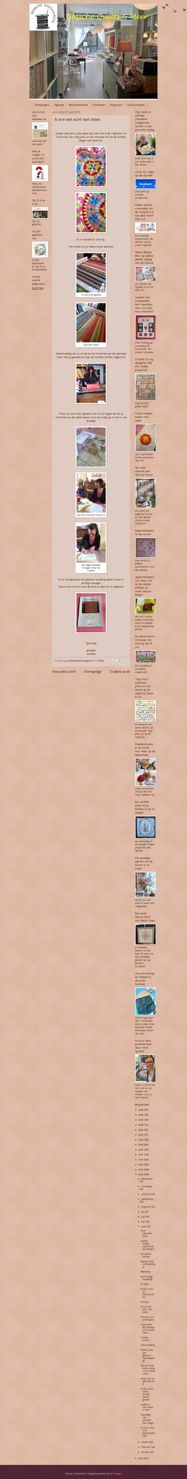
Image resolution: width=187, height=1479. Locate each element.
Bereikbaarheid (78, 105)
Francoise (101, 353)
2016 (141, 1159)
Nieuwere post (63, 672)
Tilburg (67, 357)
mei (143, 1221)
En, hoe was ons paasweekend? (148, 1431)
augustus (146, 1206)
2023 (141, 1125)
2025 (141, 1115)
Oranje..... (145, 1302)
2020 (141, 1140)
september (147, 1199)
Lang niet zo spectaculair (148, 1381)
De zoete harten (146, 1255)
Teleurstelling (148, 1345)
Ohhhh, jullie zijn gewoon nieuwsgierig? (148, 1355)
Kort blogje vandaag (147, 1278)
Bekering (145, 1271)
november (146, 1186)
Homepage (92, 672)
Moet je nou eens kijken (147, 1318)
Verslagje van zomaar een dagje (147, 1418)
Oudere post (120, 672)
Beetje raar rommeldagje (148, 1264)
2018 (141, 1149)
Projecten (116, 105)
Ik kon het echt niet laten (146, 1309)
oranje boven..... (146, 1339)
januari (145, 1452)
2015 (141, 1164)
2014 (141, 1169)
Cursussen (98, 105)
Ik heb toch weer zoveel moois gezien (147, 1394)
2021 (141, 1135)
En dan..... (145, 1284)
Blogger (117, 1473)
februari (146, 1447)
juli (143, 1211)
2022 (141, 1130)
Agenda (59, 105)
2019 (141, 1144)
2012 (141, 1458)
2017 (141, 1154)
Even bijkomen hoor (146, 1233)
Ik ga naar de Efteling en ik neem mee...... (147, 1328)
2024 (141, 1120)
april (144, 1226)
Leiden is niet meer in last (147, 1407)
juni (143, 1216)
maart (145, 1442)
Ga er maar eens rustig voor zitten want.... (148, 1369)
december (147, 1179)
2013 (141, 1174)
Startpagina (42, 105)
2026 (141, 1110)
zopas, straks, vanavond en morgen (147, 1245)
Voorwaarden (136, 105)
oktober (146, 1194)
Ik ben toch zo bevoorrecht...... (147, 1293)
